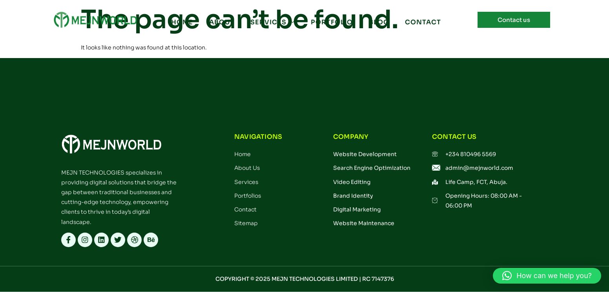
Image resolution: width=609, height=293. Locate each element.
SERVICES (272, 22)
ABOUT (221, 22)
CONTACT (422, 22)
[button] (547, 276)
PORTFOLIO (331, 22)
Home (182, 22)
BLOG (378, 22)
